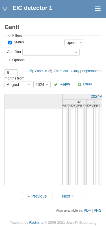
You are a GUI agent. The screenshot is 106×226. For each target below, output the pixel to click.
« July (74, 71)
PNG (97, 210)
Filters (17, 35)
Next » (67, 196)
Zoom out (61, 71)
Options (18, 60)
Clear (87, 84)
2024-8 (97, 96)
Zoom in (41, 71)
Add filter (14, 52)
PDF (87, 210)
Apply (65, 84)
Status (18, 42)
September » (91, 71)
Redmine (36, 223)
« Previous (37, 196)
